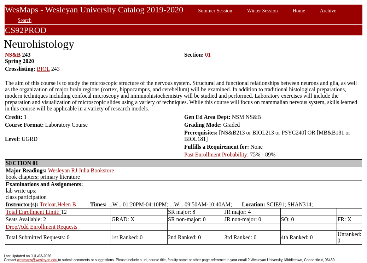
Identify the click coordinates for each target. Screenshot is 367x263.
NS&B (13, 55)
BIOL (43, 69)
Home (299, 10)
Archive (328, 10)
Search (24, 20)
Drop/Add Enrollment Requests (41, 227)
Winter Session (262, 10)
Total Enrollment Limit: (33, 212)
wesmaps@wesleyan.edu (37, 260)
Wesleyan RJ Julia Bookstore (81, 170)
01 (208, 55)
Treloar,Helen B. (58, 204)
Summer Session (215, 10)
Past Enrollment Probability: (216, 154)
